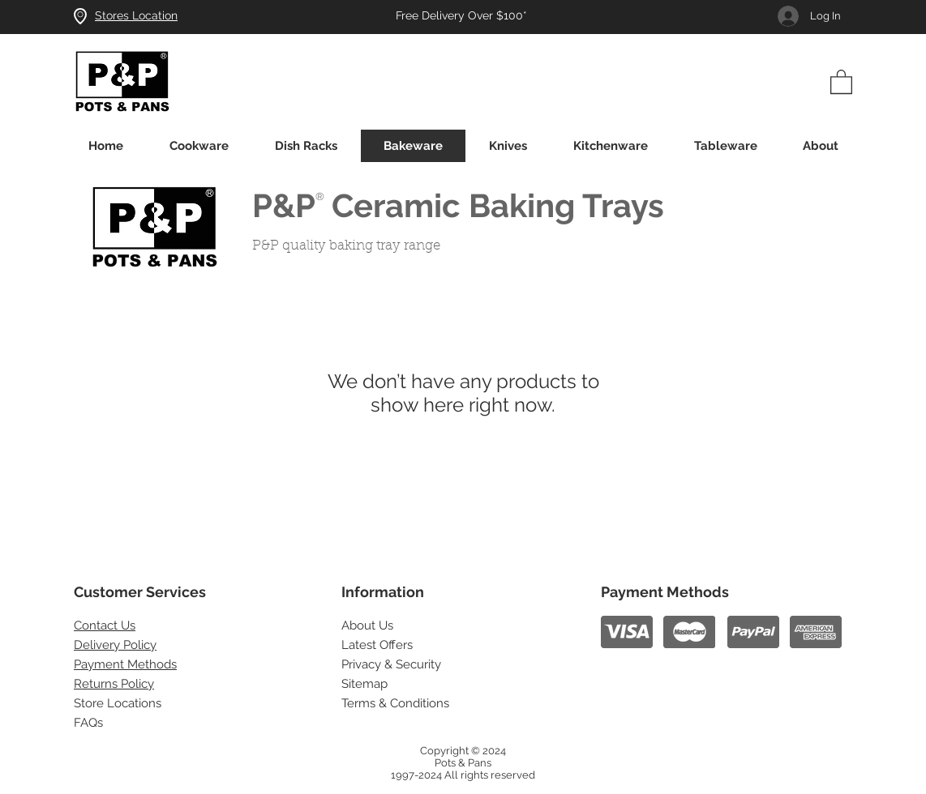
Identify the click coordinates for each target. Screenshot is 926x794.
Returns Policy (114, 684)
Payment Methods (125, 664)
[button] (841, 81)
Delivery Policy (115, 645)
